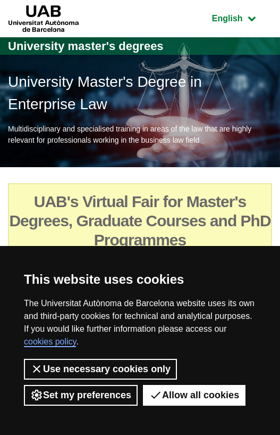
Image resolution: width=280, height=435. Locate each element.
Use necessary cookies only (100, 369)
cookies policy (50, 341)
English (241, 17)
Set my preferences (80, 395)
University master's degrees (86, 46)
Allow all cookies (194, 395)
